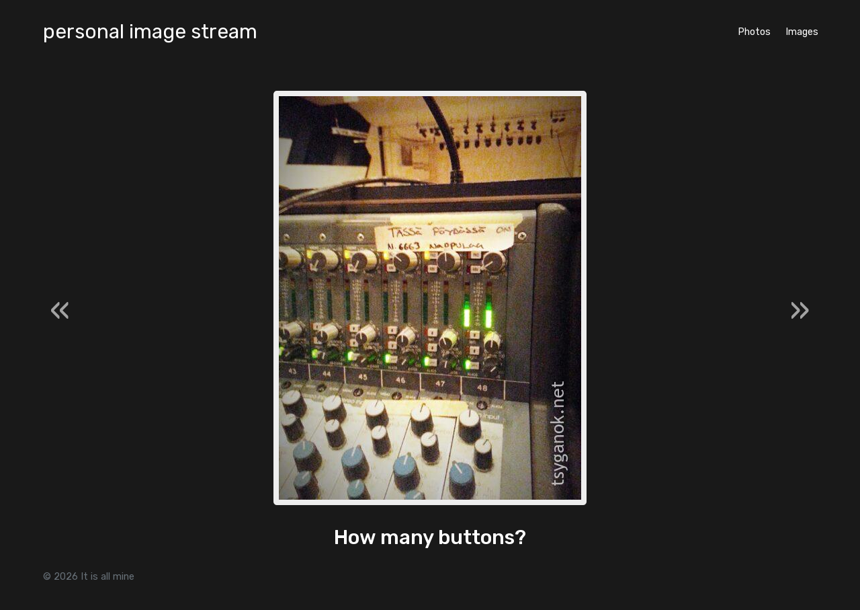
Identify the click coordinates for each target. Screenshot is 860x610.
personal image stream (150, 32)
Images (801, 32)
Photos (754, 32)
